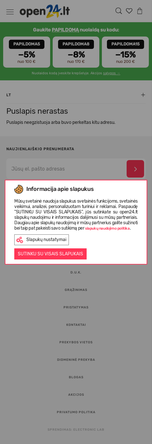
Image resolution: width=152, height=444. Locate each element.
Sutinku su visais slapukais (50, 254)
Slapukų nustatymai (41, 240)
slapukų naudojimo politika (107, 228)
